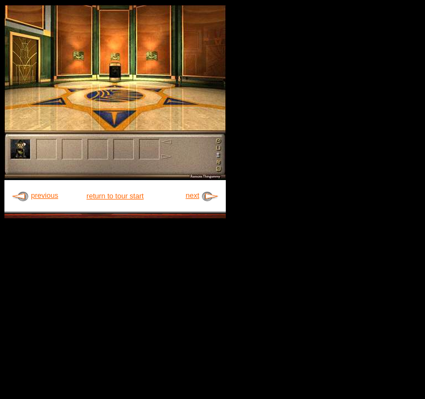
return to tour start (114, 196)
